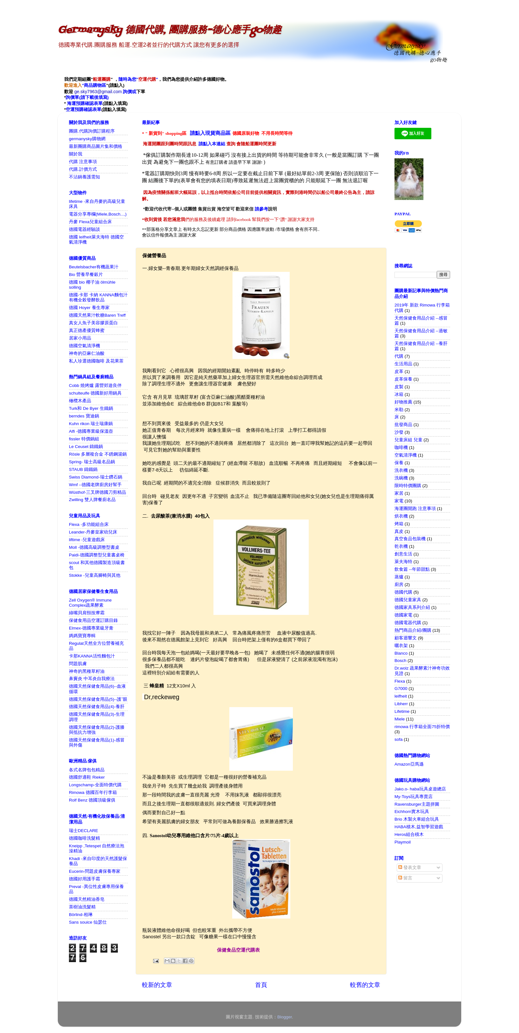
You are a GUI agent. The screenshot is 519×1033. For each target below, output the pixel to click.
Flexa (399, 681)
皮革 (398, 371)
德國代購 (403, 592)
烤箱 (398, 523)
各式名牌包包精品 (86, 770)
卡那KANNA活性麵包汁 (92, 656)
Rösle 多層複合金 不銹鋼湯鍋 (98, 454)
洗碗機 (401, 478)
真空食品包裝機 (410, 538)
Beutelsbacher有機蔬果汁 (93, 267)
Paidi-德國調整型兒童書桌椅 (97, 555)
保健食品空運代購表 (238, 950)
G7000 (401, 688)
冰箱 (398, 394)
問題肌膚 (78, 663)
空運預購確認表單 (83, 109)
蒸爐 (398, 577)
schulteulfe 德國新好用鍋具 (95, 393)
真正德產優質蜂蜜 (86, 330)
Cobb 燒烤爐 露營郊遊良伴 (95, 385)
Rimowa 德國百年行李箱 (93, 792)
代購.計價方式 (83, 169)
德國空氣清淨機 (84, 345)
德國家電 (403, 615)
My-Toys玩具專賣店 (413, 796)
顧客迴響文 (405, 638)
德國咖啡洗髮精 (84, 838)
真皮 (398, 531)
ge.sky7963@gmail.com (98, 91)
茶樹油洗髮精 (82, 907)
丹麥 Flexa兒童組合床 (90, 221)
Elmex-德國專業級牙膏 (91, 628)
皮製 (398, 386)
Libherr (401, 703)
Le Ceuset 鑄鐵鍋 (86, 446)
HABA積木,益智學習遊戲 (418, 826)
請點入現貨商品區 (210, 133)
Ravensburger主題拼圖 (416, 804)
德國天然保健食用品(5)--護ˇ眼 (98, 699)
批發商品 (403, 424)
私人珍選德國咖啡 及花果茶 (96, 361)
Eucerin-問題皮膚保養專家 (94, 871)
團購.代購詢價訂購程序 (92, 131)
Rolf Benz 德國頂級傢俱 (92, 800)
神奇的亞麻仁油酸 (86, 353)
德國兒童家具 (407, 599)
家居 (398, 493)
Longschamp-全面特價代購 (95, 784)
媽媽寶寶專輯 (82, 635)
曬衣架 (401, 645)
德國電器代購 (407, 622)
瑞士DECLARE (83, 830)
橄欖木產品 (80, 400)
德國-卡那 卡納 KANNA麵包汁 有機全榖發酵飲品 (98, 297)
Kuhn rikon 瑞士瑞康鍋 (91, 423)
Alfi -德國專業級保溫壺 (91, 431)
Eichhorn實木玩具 (411, 811)
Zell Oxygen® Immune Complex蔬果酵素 (90, 603)
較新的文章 (157, 984)
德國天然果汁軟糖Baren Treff (97, 315)
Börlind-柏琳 (81, 914)
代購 (398, 356)
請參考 (261, 209)
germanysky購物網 (87, 138)
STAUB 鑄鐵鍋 (83, 469)
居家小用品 (80, 338)
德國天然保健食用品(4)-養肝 (97, 706)
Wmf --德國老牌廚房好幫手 (95, 484)
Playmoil (402, 842)
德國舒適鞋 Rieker (87, 777)
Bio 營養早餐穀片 (86, 274)
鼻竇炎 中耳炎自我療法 (92, 678)
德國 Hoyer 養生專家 (89, 307)
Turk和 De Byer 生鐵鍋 (91, 408)
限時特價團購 (407, 485)
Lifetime (401, 711)
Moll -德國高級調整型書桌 (94, 547)
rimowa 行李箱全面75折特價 (422, 726)
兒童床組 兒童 (408, 439)
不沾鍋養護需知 (84, 177)
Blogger (284, 1017)
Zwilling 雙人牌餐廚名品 (92, 499)
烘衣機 (401, 516)
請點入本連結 (212, 143)
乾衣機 (401, 546)
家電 (398, 501)
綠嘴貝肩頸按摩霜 (86, 612)
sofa (398, 739)
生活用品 (403, 364)
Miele (399, 719)
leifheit (400, 696)
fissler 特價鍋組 (84, 439)
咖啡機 (401, 447)
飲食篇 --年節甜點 (412, 569)
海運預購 (76, 103)
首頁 (261, 984)
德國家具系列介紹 (412, 607)
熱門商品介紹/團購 (412, 630)
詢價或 (129, 91)
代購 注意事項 (83, 161)
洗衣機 (401, 470)
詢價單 (72, 97)
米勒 (398, 409)
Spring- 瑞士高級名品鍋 (92, 461)
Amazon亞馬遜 (409, 764)
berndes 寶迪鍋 (84, 416)
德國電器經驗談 (84, 229)
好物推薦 (403, 402)
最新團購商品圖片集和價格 (95, 146)
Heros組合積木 (409, 834)
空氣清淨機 (405, 455)
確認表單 (94, 103)
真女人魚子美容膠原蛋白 (93, 322)
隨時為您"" (138, 79)
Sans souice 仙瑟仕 (88, 922)
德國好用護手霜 (84, 879)
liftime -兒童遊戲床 (87, 539)
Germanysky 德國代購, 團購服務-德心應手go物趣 (169, 30)
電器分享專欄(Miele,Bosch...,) (98, 214)
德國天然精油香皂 (86, 899)
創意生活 (403, 554)
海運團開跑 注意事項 (415, 508)
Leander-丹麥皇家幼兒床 (93, 532)
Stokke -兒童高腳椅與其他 (94, 575)
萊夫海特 (403, 561)
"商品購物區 (85, 85)
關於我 (75, 154)
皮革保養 (403, 379)
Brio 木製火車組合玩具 (416, 819)
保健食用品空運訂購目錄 (93, 620)
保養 (398, 462)
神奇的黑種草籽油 (86, 671)
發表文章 (409, 867)
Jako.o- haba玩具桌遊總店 (420, 789)
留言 (405, 878)
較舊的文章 (365, 984)
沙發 (398, 432)
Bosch (400, 660)
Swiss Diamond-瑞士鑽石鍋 (95, 477)
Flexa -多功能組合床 (89, 524)
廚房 (398, 584)
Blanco (401, 653)
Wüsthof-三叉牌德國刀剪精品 (97, 492)
